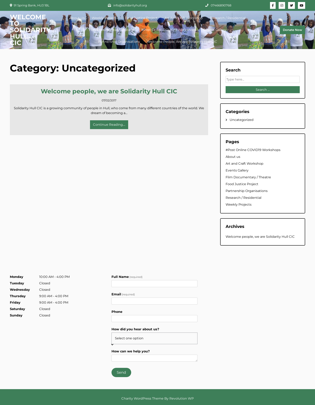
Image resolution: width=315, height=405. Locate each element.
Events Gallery (214, 30)
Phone (116, 312)
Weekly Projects (105, 18)
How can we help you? (130, 351)
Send (121, 372)
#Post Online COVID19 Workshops (168, 30)
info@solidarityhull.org (127, 5)
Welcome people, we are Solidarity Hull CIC (182, 42)
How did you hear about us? (135, 329)
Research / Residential (227, 18)
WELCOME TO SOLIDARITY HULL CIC (30, 30)
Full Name (126, 277)
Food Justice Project (141, 18)
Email (123, 294)
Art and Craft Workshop (184, 18)
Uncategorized (242, 120)
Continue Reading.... (109, 124)
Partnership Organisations (119, 42)
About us (77, 18)
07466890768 (218, 5)
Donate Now (292, 30)
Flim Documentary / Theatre (111, 30)
